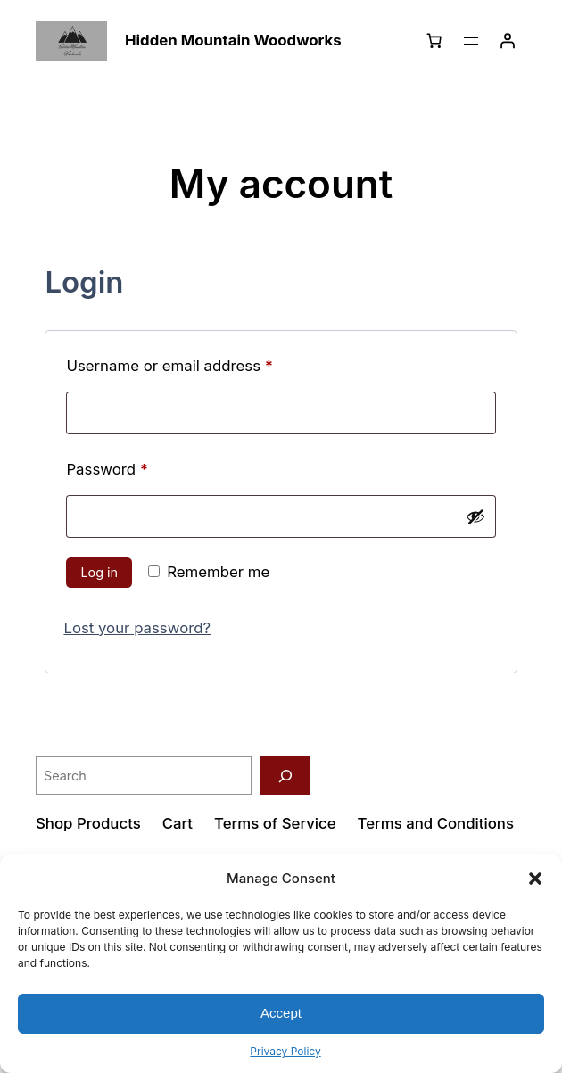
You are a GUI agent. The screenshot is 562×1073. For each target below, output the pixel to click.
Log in (99, 572)
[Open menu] (471, 41)
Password (138, 466)
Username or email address (200, 363)
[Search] (285, 775)
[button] (535, 878)
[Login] (507, 41)
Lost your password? (137, 628)
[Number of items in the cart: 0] (434, 41)
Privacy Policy (285, 1051)
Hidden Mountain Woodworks (233, 40)
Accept (281, 1012)
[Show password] (475, 516)
